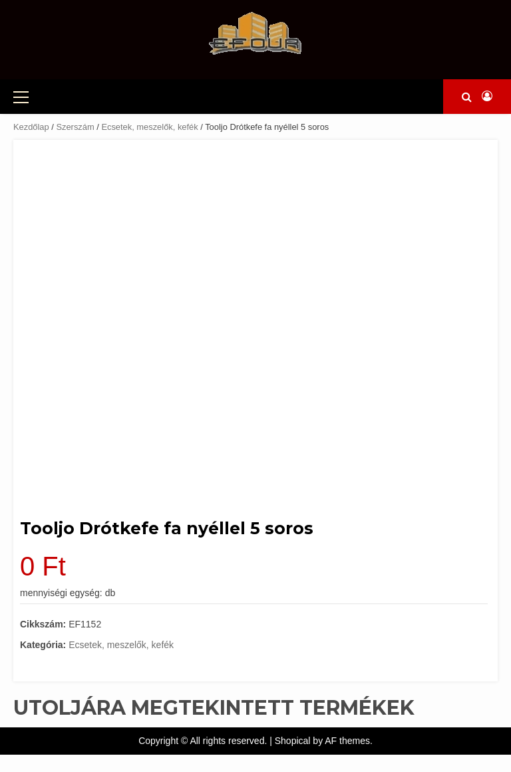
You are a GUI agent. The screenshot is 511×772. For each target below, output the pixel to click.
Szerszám (75, 127)
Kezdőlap (31, 127)
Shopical (293, 740)
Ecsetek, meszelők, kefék (149, 127)
